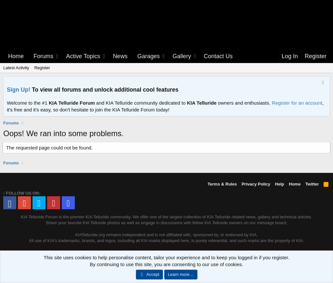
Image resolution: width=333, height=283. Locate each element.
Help (279, 184)
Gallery (181, 56)
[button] (58, 56)
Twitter (312, 184)
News (120, 56)
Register (42, 67)
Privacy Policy (256, 184)
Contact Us (218, 56)
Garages (148, 56)
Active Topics (83, 56)
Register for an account (297, 103)
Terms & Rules (222, 184)
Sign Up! (18, 89)
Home (16, 56)
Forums (43, 56)
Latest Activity (16, 67)
